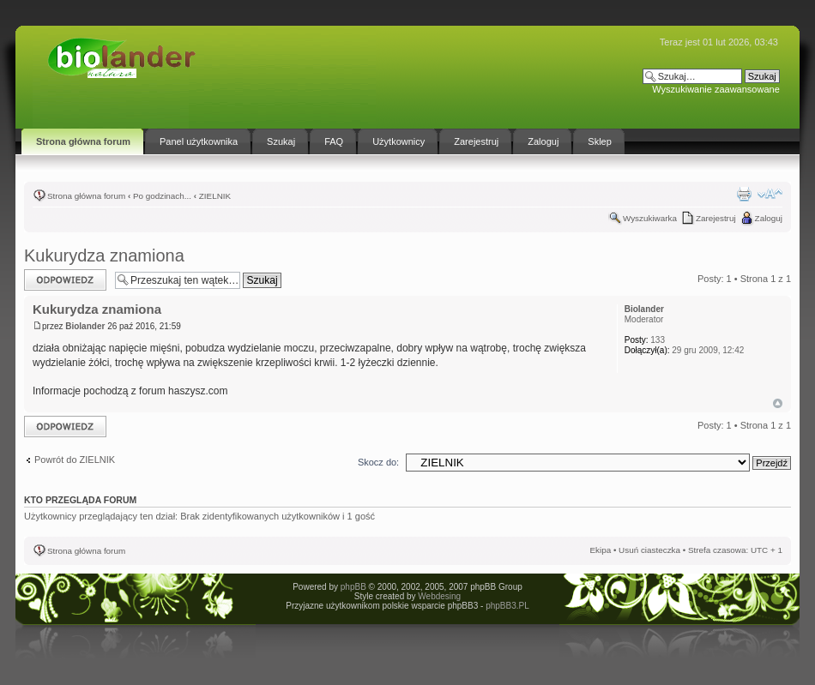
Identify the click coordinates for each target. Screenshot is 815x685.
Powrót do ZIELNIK (74, 459)
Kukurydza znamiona (104, 255)
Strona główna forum (86, 196)
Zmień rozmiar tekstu (770, 193)
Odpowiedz (65, 280)
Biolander (85, 326)
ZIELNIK (215, 196)
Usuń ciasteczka (649, 550)
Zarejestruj (716, 218)
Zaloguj (768, 218)
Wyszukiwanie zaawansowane (715, 89)
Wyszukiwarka (650, 218)
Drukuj (743, 193)
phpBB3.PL (507, 605)
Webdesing (439, 596)
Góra (777, 403)
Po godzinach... (162, 196)
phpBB (353, 587)
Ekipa (600, 550)
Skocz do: (378, 462)
